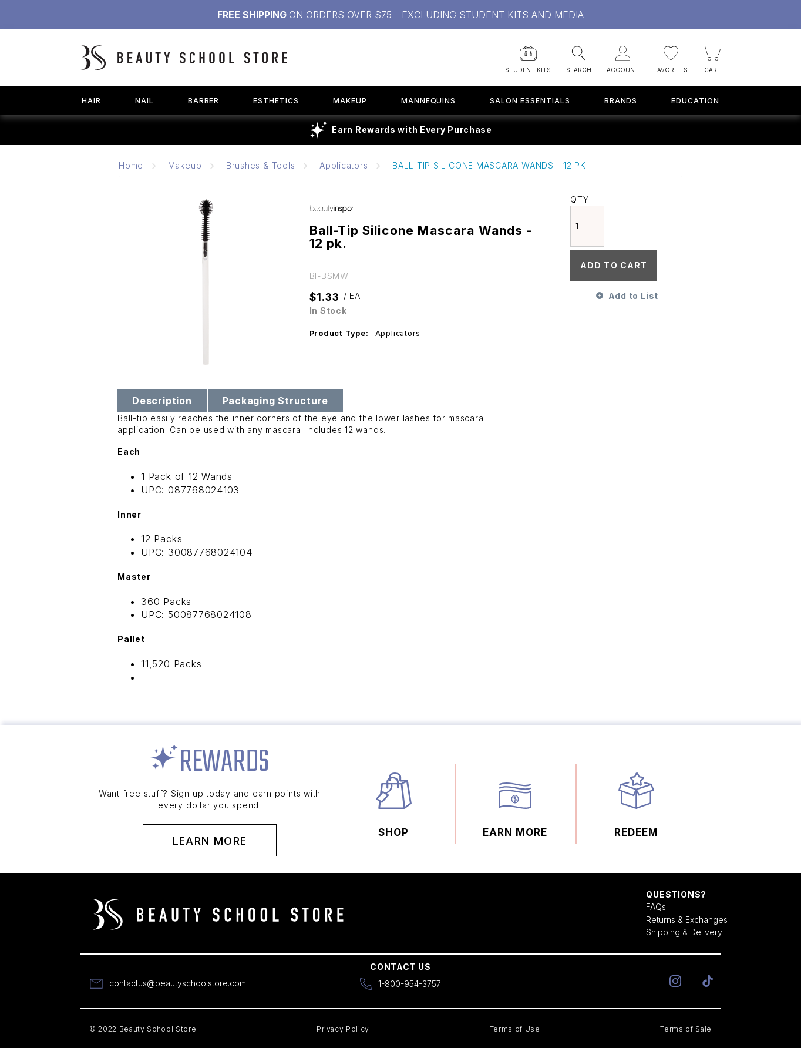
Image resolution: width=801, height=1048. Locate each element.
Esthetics (276, 100)
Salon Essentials (530, 100)
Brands (621, 100)
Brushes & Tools (260, 165)
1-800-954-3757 (409, 984)
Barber (204, 100)
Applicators (343, 165)
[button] (528, 56)
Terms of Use (515, 1029)
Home (131, 165)
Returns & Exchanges (687, 920)
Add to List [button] (633, 296)
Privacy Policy (343, 1029)
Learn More (210, 841)
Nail (144, 100)
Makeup (350, 100)
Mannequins (428, 100)
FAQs (656, 907)
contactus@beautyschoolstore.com (177, 983)
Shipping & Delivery (684, 932)
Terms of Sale (686, 1029)
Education (695, 100)
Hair (91, 100)
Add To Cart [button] (613, 265)
